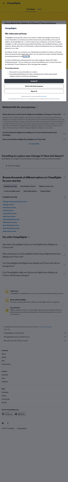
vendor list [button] (26, 56)
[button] (34, 81)
